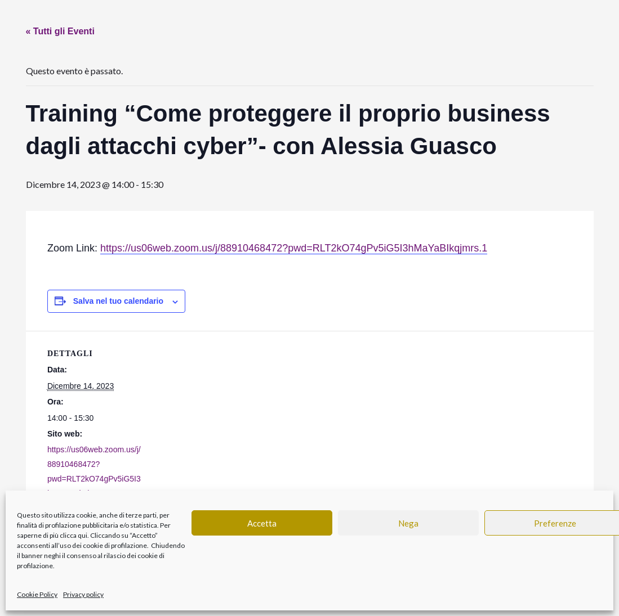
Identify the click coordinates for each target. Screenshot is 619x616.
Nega (408, 523)
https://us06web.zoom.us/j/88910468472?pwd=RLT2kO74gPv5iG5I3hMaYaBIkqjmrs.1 (293, 248)
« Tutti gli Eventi (60, 31)
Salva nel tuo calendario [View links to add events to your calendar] (118, 300)
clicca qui (73, 535)
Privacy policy (83, 594)
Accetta (262, 523)
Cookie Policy (37, 594)
